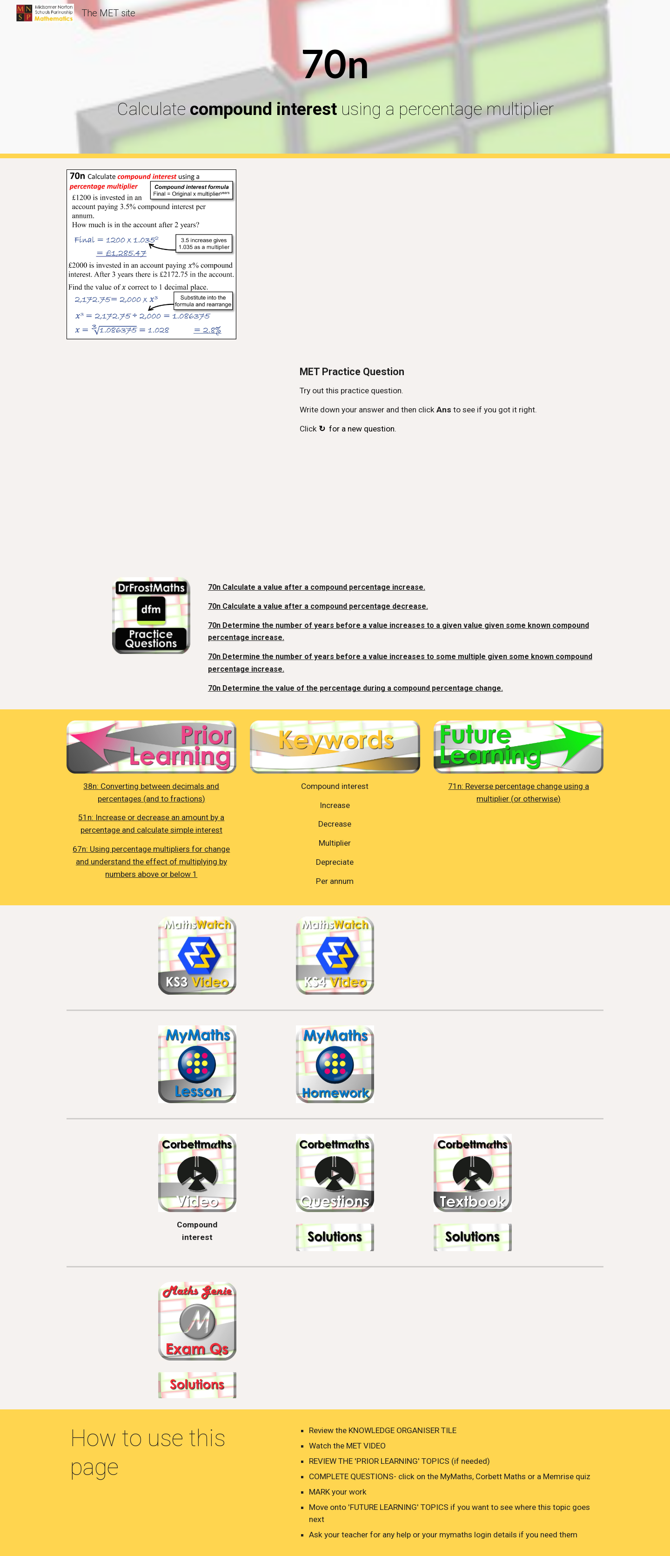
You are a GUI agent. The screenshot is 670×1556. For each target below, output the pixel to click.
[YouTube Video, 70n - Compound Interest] (449, 253)
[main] (335, 79)
